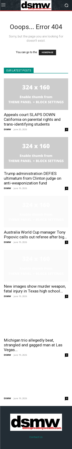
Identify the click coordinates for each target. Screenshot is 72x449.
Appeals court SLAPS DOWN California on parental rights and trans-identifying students (32, 119)
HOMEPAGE (47, 52)
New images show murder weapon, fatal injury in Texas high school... (35, 288)
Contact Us (36, 437)
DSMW (7, 129)
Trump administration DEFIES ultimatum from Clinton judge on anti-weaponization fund (32, 178)
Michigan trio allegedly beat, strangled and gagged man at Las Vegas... (33, 345)
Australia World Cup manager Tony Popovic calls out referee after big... (35, 234)
